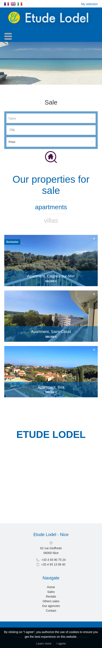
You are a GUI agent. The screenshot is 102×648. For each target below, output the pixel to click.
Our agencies (51, 606)
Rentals (51, 596)
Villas (51, 220)
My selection (89, 4)
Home (51, 587)
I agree (61, 643)
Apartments (51, 207)
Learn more (43, 643)
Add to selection (94, 238)
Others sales (51, 601)
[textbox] (52, 129)
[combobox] (51, 130)
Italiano (19, 4)
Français (6, 4)
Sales (51, 592)
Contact (51, 610)
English (13, 4)
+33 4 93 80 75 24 (53, 559)
